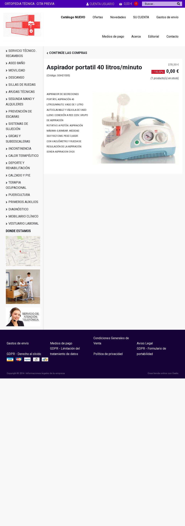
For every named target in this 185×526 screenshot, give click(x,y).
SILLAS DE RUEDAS (22, 84)
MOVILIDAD (16, 70)
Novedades (118, 17)
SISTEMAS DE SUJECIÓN (17, 126)
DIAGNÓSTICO (18, 209)
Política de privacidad (108, 354)
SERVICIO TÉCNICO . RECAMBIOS (21, 53)
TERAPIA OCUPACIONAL (16, 185)
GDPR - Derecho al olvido (24, 354)
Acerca (136, 36)
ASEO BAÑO (16, 63)
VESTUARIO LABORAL (23, 223)
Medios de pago (113, 36)
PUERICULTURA (19, 195)
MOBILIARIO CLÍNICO (23, 216)
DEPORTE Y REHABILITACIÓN (18, 165)
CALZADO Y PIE (19, 175)
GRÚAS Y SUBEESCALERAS (18, 138)
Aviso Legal (145, 343)
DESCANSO (16, 77)
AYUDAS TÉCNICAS (21, 92)
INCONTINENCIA (19, 148)
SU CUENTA (141, 17)
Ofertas (98, 17)
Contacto (172, 36)
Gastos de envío (167, 17)
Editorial (153, 36)
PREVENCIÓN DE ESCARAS (19, 114)
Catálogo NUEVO (73, 17)
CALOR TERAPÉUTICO (23, 156)
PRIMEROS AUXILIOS (23, 202)
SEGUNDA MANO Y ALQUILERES (20, 101)
